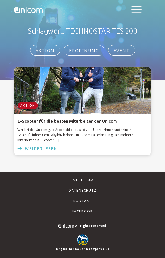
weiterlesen (37, 148)
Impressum (83, 180)
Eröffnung (84, 50)
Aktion (45, 50)
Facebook (82, 211)
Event (122, 50)
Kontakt (82, 200)
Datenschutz (83, 190)
